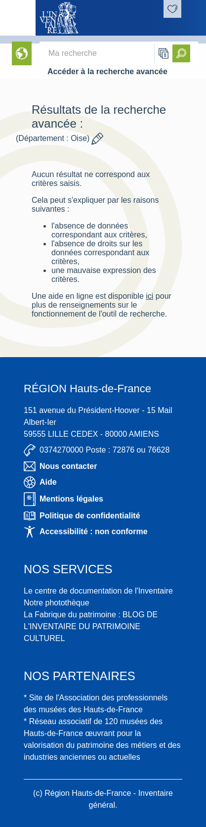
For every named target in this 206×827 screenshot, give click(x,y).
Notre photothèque (56, 602)
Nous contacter (60, 466)
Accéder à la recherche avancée (107, 71)
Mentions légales (63, 499)
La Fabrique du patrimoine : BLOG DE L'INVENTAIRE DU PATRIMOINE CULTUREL (91, 626)
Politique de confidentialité (82, 515)
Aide (40, 482)
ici (149, 296)
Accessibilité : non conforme (86, 532)
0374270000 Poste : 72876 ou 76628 (96, 450)
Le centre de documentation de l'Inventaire (98, 591)
